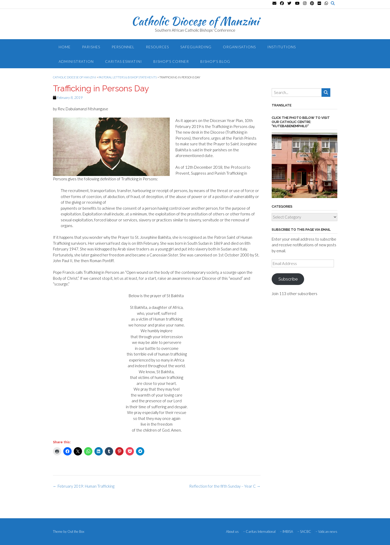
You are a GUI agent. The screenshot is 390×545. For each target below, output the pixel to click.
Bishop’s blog (215, 61)
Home (65, 47)
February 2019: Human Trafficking (83, 486)
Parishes (91, 47)
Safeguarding (195, 47)
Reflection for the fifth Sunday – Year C (225, 486)
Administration (76, 61)
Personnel (123, 47)
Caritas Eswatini (123, 61)
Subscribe (288, 279)
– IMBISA (286, 531)
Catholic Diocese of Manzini (195, 21)
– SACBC (304, 531)
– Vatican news (326, 531)
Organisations (239, 47)
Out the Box (75, 531)
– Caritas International (259, 531)
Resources (157, 47)
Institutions (281, 47)
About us (232, 531)
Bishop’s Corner (171, 61)
